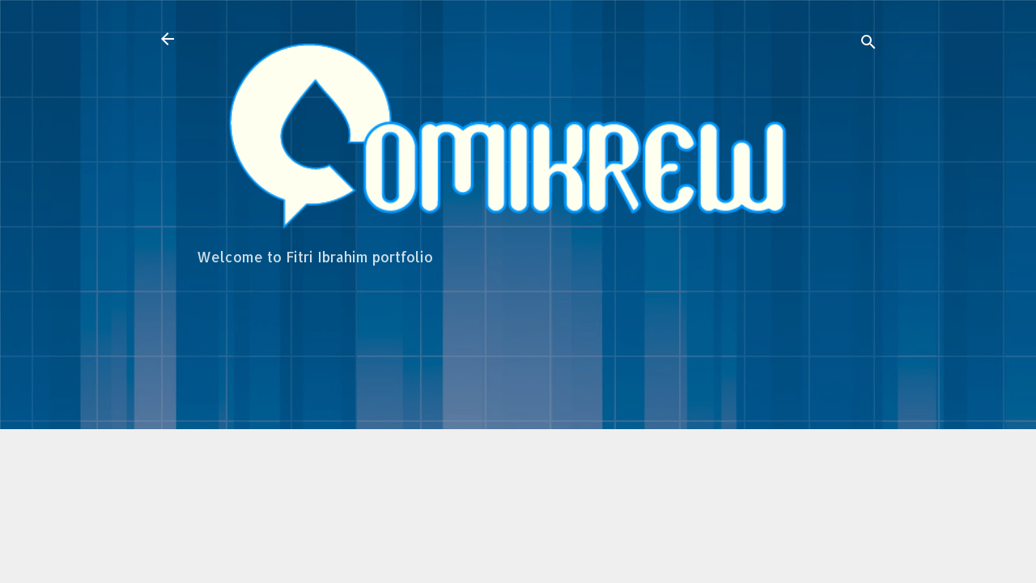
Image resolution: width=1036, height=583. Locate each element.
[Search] (868, 44)
